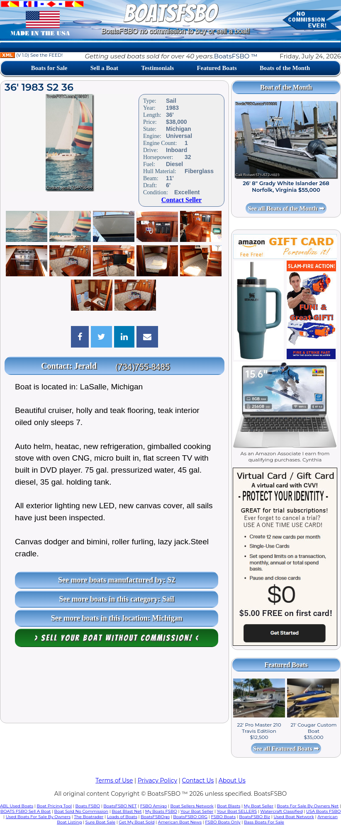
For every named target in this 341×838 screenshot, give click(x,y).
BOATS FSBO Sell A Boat (25, 811)
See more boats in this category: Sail (116, 599)
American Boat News (180, 822)
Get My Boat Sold (136, 822)
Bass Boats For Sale (264, 822)
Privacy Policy (157, 780)
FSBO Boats (223, 816)
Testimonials (157, 68)
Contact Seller (181, 199)
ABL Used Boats (16, 806)
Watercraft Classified (281, 811)
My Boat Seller (259, 806)
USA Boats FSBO (323, 811)
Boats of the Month (285, 68)
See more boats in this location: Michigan (117, 618)
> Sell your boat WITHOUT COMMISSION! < (116, 637)
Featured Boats (217, 68)
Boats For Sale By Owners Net (308, 806)
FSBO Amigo (153, 806)
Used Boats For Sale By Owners (38, 816)
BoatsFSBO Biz (254, 816)
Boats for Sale (49, 68)
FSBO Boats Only (222, 822)
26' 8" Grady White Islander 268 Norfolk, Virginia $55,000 (286, 186)
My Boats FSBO (161, 811)
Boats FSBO (87, 806)
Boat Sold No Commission (81, 811)
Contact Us (198, 780)
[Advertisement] (114, 687)
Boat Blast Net (126, 811)
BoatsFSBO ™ (236, 56)
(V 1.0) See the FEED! (31, 55)
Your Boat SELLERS (237, 811)
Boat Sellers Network (191, 806)
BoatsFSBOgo (155, 816)
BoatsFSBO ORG (190, 816)
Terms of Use (114, 780)
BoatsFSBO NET (119, 806)
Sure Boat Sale (100, 822)
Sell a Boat (104, 68)
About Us (232, 780)
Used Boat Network (293, 816)
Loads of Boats (122, 816)
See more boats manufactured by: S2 (116, 580)
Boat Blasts (228, 806)
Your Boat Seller (196, 811)
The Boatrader (88, 816)
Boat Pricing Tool (54, 806)
